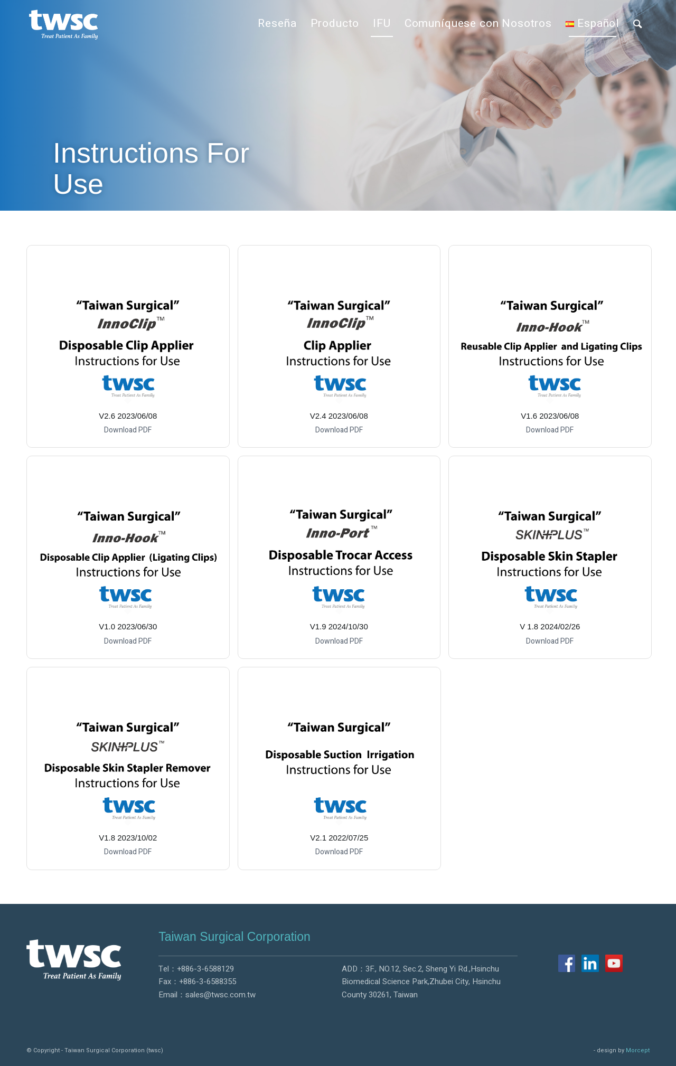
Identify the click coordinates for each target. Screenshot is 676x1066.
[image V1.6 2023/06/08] (554, 350)
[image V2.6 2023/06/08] (132, 350)
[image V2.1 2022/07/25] (343, 772)
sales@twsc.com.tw (220, 995)
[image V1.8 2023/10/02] (132, 772)
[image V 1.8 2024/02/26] (554, 561)
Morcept (638, 1050)
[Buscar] (638, 24)
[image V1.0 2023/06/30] (132, 561)
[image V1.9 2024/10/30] (343, 561)
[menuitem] (277, 24)
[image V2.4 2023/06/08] (343, 350)
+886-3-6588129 (205, 969)
